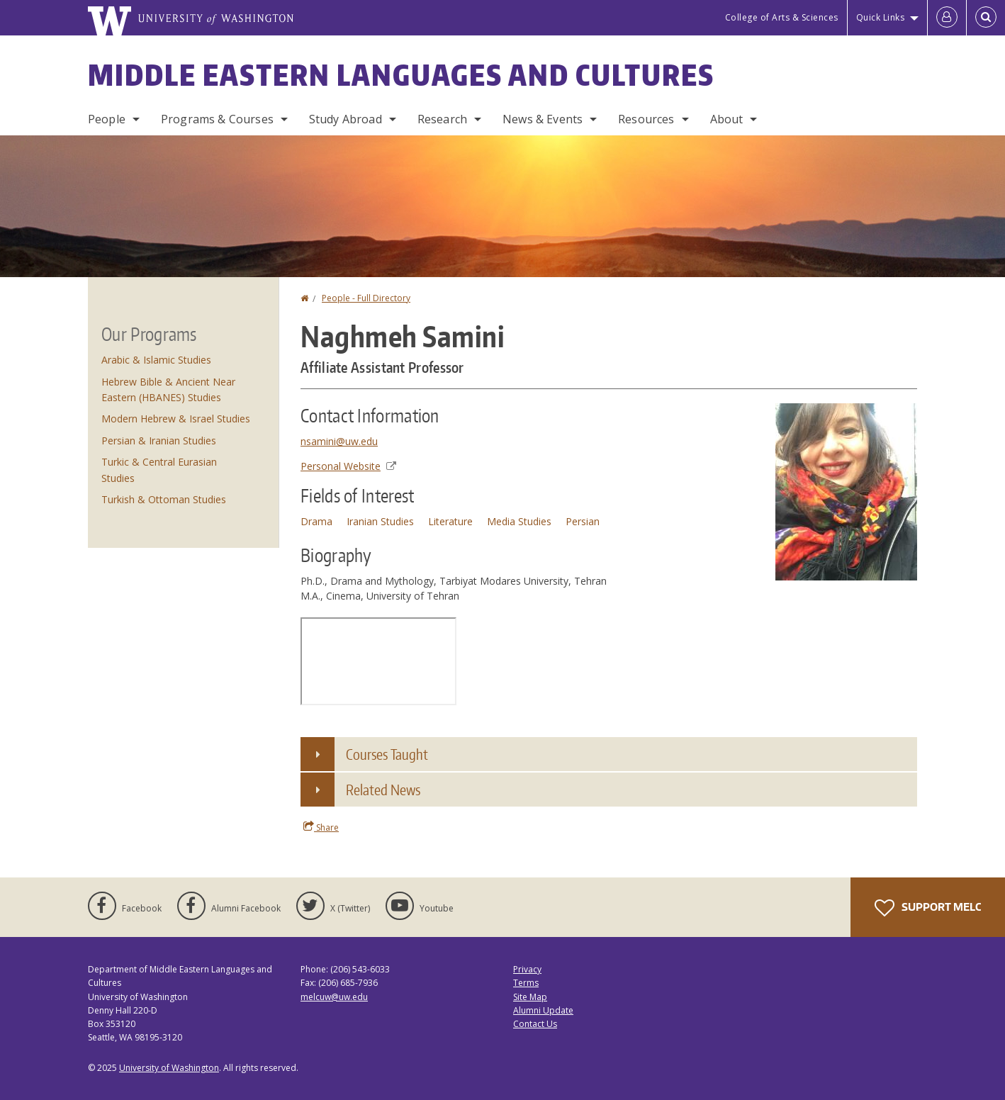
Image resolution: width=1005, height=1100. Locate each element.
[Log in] (947, 17)
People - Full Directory (366, 298)
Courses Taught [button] (387, 754)
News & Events (542, 119)
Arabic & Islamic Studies (156, 359)
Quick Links (880, 17)
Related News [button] (383, 789)
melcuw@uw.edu (334, 997)
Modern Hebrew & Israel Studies (175, 418)
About (726, 119)
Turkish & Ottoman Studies (163, 499)
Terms (526, 983)
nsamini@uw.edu (339, 441)
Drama (316, 521)
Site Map (530, 997)
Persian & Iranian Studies (158, 440)
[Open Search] (986, 17)
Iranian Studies (380, 521)
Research (442, 119)
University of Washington (169, 1068)
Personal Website (348, 466)
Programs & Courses (217, 119)
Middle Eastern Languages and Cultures (401, 75)
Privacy (527, 969)
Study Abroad (345, 119)
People (106, 119)
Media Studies (519, 521)
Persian (583, 521)
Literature (450, 521)
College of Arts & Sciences (781, 17)
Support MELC (928, 908)
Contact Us (535, 1024)
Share (321, 827)
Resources (646, 119)
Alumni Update (543, 1010)
